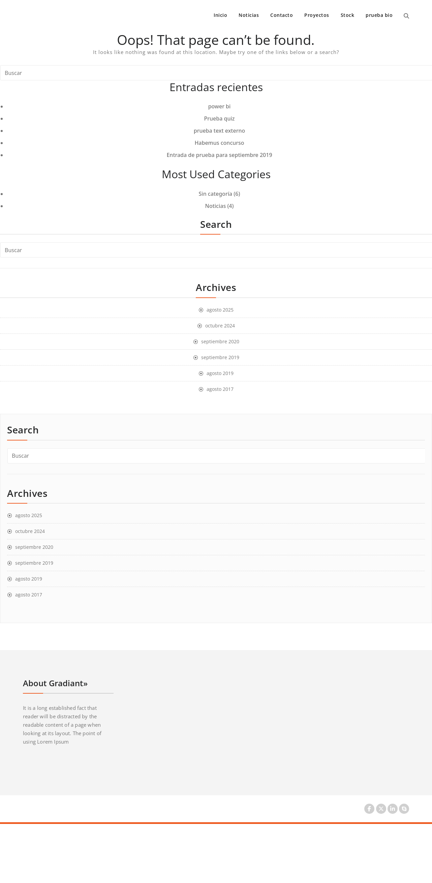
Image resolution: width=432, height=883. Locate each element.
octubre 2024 (220, 325)
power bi (219, 106)
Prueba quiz (219, 118)
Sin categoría (216, 193)
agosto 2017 (220, 389)
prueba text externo (219, 130)
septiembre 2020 (220, 341)
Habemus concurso (219, 142)
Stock (347, 15)
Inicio (220, 15)
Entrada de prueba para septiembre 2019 (219, 155)
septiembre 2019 (220, 357)
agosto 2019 (220, 373)
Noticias (249, 15)
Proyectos (316, 15)
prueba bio (379, 15)
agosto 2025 (220, 309)
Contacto (281, 15)
